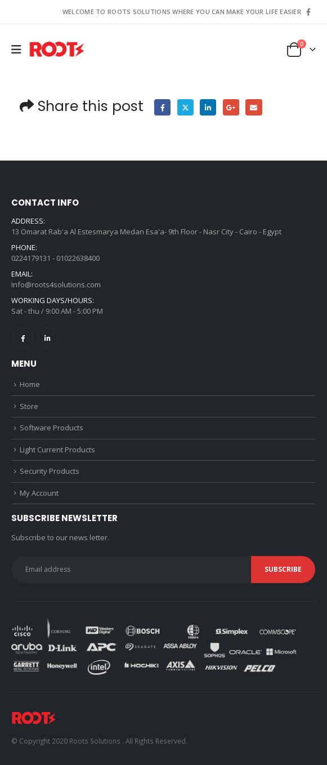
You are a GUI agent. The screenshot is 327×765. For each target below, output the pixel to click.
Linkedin (47, 337)
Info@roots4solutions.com (56, 284)
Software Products (51, 427)
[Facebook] (308, 12)
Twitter (185, 107)
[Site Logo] (57, 50)
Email (253, 107)
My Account (39, 493)
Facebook (162, 107)
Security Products (49, 471)
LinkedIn (208, 107)
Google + (231, 107)
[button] (20, 49)
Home (30, 384)
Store (29, 406)
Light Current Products (57, 449)
